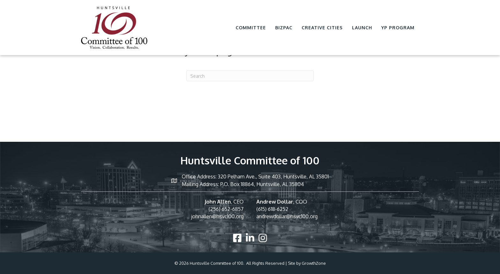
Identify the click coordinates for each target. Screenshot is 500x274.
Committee (251, 27)
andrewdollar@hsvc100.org (287, 216)
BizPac (283, 27)
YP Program (398, 27)
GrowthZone (314, 263)
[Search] (250, 75)
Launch (362, 27)
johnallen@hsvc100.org (217, 216)
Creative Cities (322, 27)
